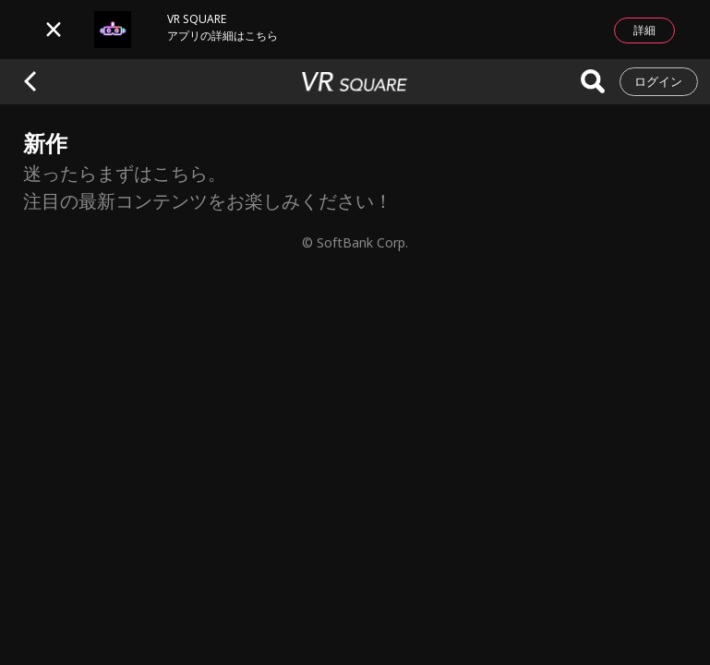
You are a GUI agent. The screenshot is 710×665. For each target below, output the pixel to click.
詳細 (644, 30)
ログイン (658, 81)
